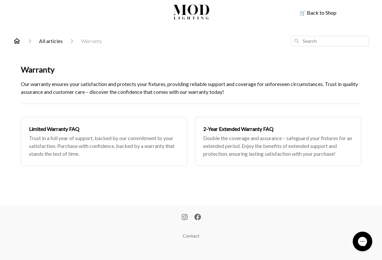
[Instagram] (185, 217)
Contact (191, 235)
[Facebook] (198, 217)
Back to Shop (317, 12)
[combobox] (330, 41)
